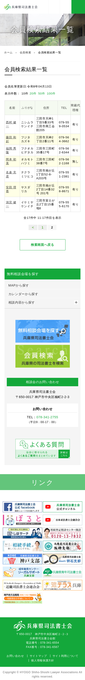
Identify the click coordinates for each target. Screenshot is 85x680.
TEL (64, 108)
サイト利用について (65, 656)
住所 (46, 108)
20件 (33, 93)
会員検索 (25, 52)
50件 (42, 93)
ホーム (8, 52)
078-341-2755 (65, 7)
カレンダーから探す (23, 294)
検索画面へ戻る (42, 245)
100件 (51, 93)
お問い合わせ (15, 656)
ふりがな (27, 107)
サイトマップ (38, 656)
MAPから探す (18, 285)
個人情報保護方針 (42, 660)
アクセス (54, 7)
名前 (12, 108)
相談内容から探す (21, 302)
